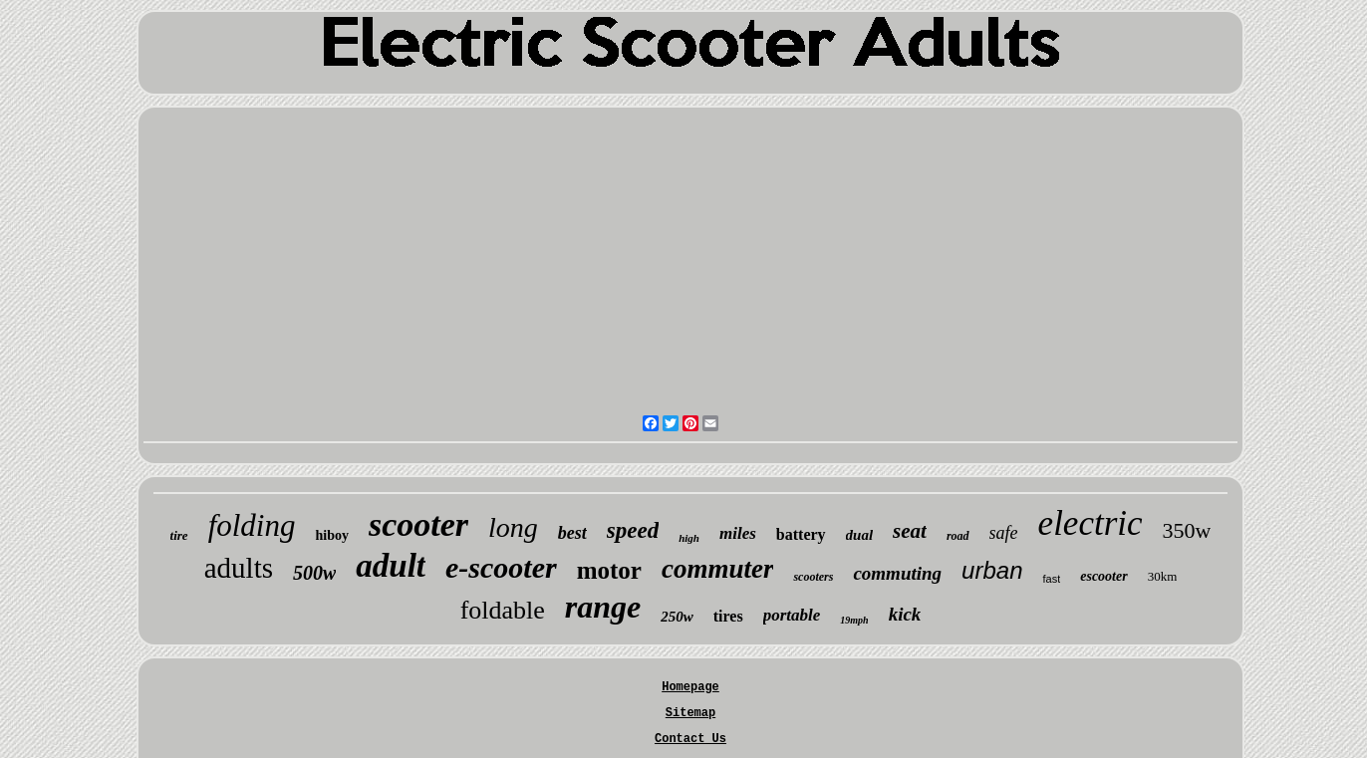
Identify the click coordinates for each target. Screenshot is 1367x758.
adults (238, 568)
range (603, 607)
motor (609, 570)
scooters (813, 577)
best (572, 533)
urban (991, 570)
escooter (1103, 576)
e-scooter (501, 567)
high (689, 538)
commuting (897, 573)
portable (792, 615)
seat (910, 531)
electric (1090, 523)
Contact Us (690, 739)
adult (390, 566)
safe (1003, 533)
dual (860, 535)
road (958, 536)
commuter (718, 569)
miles (737, 533)
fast (1051, 579)
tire (179, 535)
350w (1187, 530)
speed (633, 530)
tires (728, 616)
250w (677, 617)
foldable (502, 610)
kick (905, 614)
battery (801, 534)
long (513, 527)
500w (314, 573)
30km (1163, 576)
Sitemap (690, 713)
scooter (418, 524)
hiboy (331, 535)
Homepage (690, 687)
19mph (854, 620)
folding (252, 525)
